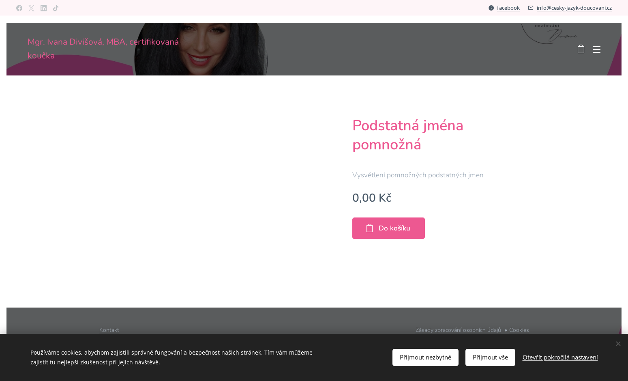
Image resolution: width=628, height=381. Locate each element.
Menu (596, 49)
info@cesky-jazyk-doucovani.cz (574, 7)
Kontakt (109, 330)
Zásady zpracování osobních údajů (458, 330)
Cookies (519, 330)
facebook (508, 7)
